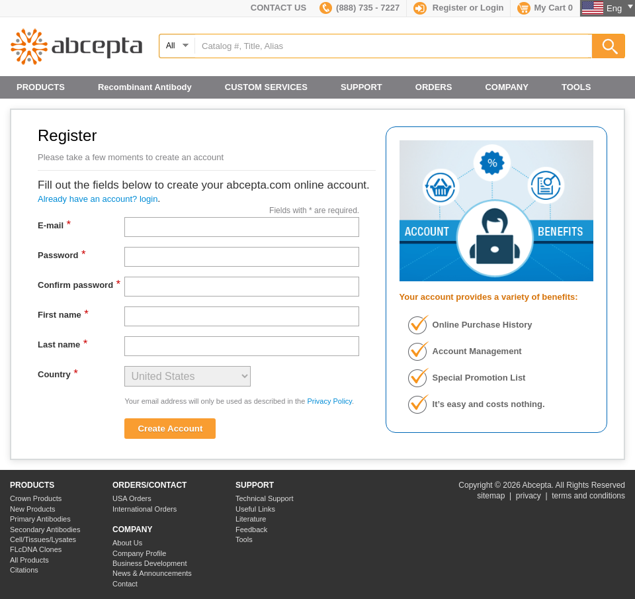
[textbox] (391, 46)
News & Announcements (152, 573)
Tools (244, 539)
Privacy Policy (329, 401)
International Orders (144, 509)
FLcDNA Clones (36, 549)
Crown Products (36, 498)
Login (491, 8)
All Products (29, 560)
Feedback (251, 529)
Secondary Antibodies (45, 529)
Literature (250, 519)
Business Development (149, 563)
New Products (32, 509)
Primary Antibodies (40, 519)
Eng (620, 8)
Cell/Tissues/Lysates (43, 539)
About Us (127, 543)
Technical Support (264, 498)
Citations (24, 570)
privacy (528, 495)
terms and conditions (588, 495)
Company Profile (139, 553)
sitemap (491, 495)
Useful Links (255, 509)
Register (450, 8)
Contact (125, 584)
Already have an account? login (97, 199)
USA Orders (131, 498)
